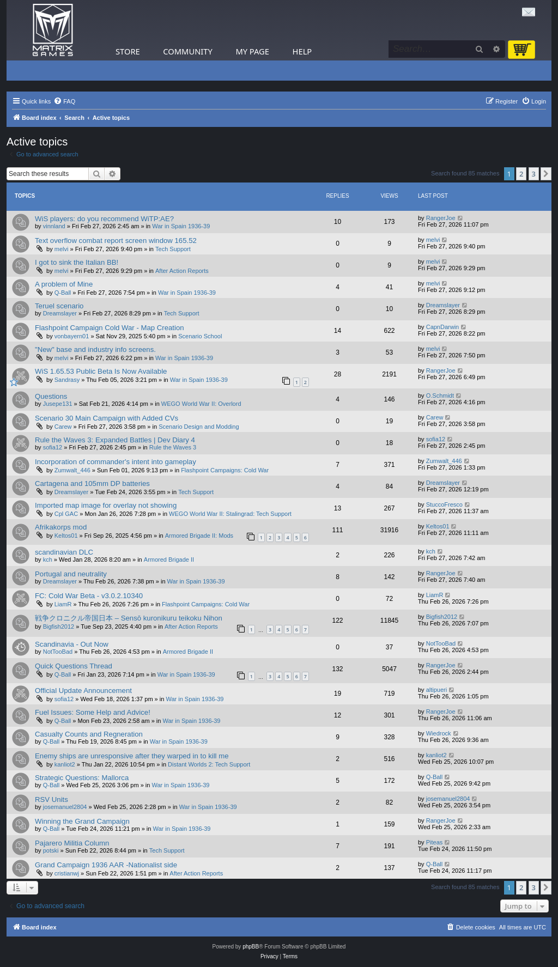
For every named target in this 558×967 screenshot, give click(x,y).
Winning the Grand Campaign (82, 821)
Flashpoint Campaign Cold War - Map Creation (109, 328)
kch (47, 559)
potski (51, 850)
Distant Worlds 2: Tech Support (209, 764)
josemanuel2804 (65, 807)
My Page (252, 51)
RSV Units (51, 799)
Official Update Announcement (83, 690)
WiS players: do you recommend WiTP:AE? (104, 219)
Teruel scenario (59, 306)
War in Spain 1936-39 (181, 226)
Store (128, 51)
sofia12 (52, 447)
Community (187, 51)
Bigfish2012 (59, 626)
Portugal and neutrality (71, 574)
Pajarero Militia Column (72, 843)
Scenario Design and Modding (199, 426)
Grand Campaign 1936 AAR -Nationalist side (106, 865)
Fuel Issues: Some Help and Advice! (92, 712)
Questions (51, 396)
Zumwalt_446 (72, 470)
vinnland (54, 226)
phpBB (250, 947)
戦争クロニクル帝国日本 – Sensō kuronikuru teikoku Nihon (128, 618)
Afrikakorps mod (61, 527)
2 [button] (521, 174)
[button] (546, 173)
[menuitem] (64, 101)
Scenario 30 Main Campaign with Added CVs (106, 418)
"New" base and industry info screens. (95, 349)
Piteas (434, 842)
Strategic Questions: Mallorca (82, 778)
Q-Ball (62, 292)
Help (302, 51)
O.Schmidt (440, 395)
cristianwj (66, 873)
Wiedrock (438, 733)
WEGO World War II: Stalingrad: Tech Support (230, 513)
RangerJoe (441, 218)
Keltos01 (66, 535)
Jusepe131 (57, 403)
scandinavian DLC (64, 552)
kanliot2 (64, 764)
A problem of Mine (64, 284)
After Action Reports (182, 270)
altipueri (436, 689)
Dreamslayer (60, 313)
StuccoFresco (444, 504)
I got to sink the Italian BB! (76, 262)
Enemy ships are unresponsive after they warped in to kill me (132, 756)
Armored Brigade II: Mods (199, 535)
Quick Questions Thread (73, 666)
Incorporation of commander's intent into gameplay (115, 462)
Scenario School (200, 336)
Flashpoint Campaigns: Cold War (225, 470)
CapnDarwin (442, 327)
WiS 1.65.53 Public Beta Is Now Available (101, 371)
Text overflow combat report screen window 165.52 (116, 240)
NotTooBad (57, 651)
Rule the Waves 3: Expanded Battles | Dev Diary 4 (115, 440)
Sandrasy (67, 379)
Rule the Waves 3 (172, 447)
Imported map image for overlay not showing (106, 505)
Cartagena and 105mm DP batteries (92, 483)
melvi (61, 249)
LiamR (63, 604)
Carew (63, 426)
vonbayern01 (71, 336)
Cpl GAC (66, 513)
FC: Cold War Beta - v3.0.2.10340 (89, 596)
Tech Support (173, 249)
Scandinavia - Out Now (71, 644)
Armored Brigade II (169, 559)
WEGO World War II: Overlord (201, 403)
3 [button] (534, 174)
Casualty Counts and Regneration (89, 734)
